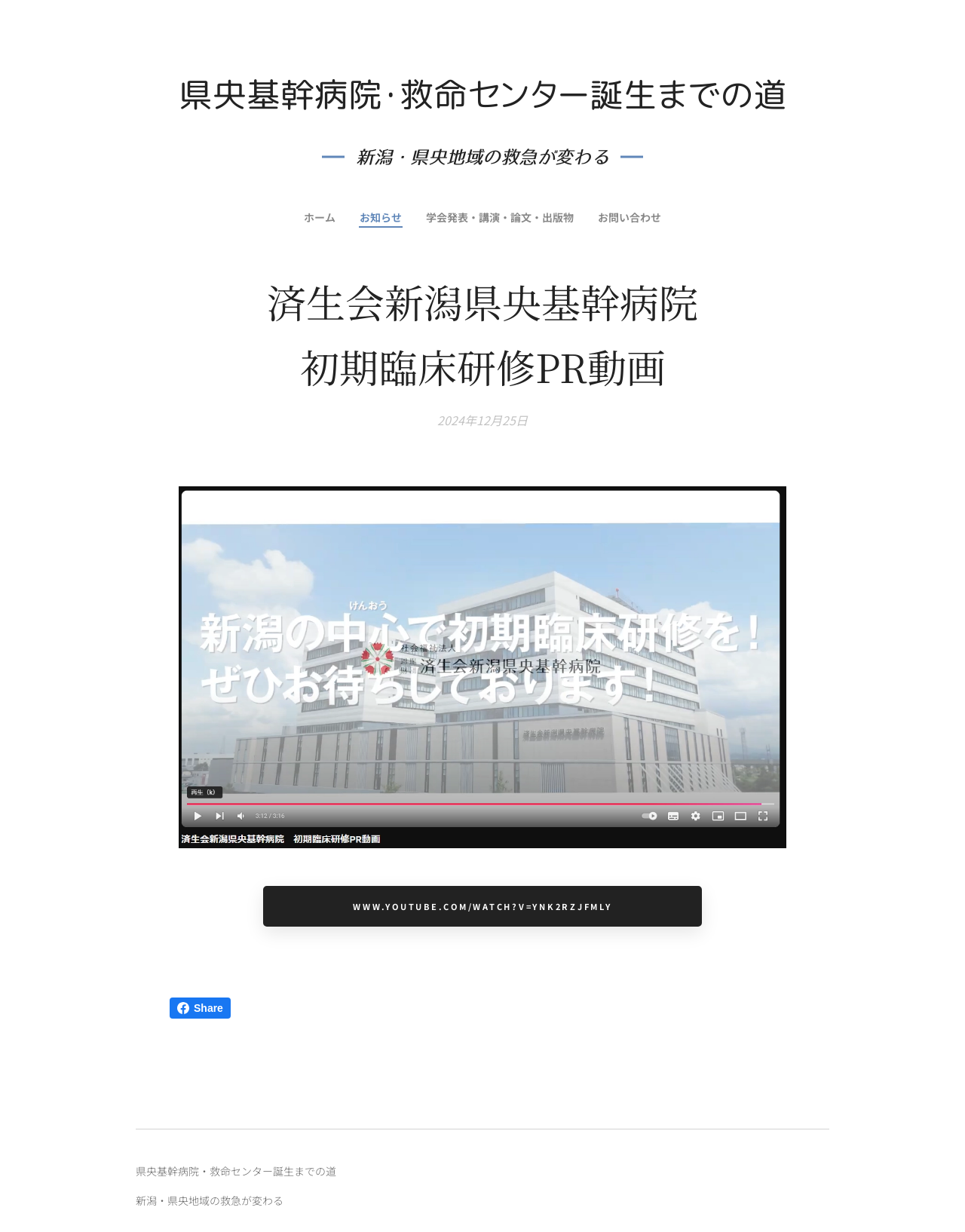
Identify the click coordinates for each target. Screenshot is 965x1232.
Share (200, 1008)
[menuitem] (317, 217)
